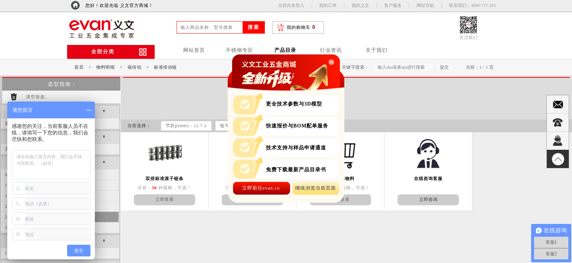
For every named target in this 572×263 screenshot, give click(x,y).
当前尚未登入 (291, 5)
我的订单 (328, 5)
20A (87, 195)
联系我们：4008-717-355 (472, 5)
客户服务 (393, 5)
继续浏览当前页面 (315, 188)
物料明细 (105, 67)
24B (87, 206)
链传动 (135, 67)
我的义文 (360, 5)
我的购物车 (298, 27)
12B (87, 185)
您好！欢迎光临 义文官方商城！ (119, 5)
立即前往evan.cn (261, 188)
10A (87, 174)
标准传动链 (165, 67)
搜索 (253, 27)
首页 (79, 67)
